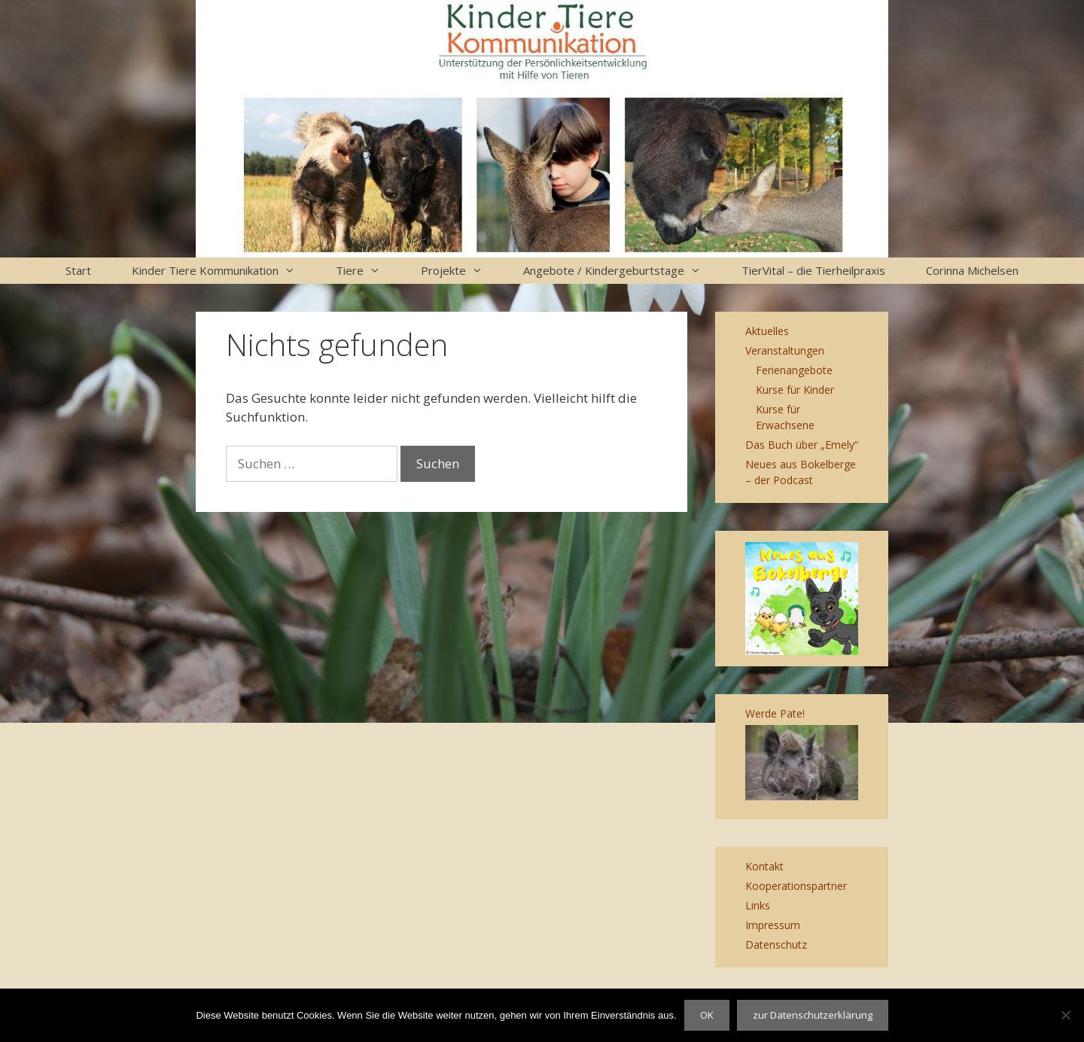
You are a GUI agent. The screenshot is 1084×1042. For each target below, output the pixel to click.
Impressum (772, 925)
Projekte (462, 270)
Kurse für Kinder (795, 389)
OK (707, 1015)
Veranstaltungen (784, 350)
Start (78, 270)
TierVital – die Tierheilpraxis (813, 270)
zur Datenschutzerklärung (812, 1015)
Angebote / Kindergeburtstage (622, 270)
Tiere (368, 270)
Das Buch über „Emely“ (801, 444)
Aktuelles (767, 331)
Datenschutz (776, 944)
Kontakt (764, 866)
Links (757, 905)
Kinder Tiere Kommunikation (223, 270)
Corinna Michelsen (972, 270)
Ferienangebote (794, 370)
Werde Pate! (775, 713)
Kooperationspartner (796, 886)
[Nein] (1065, 1014)
